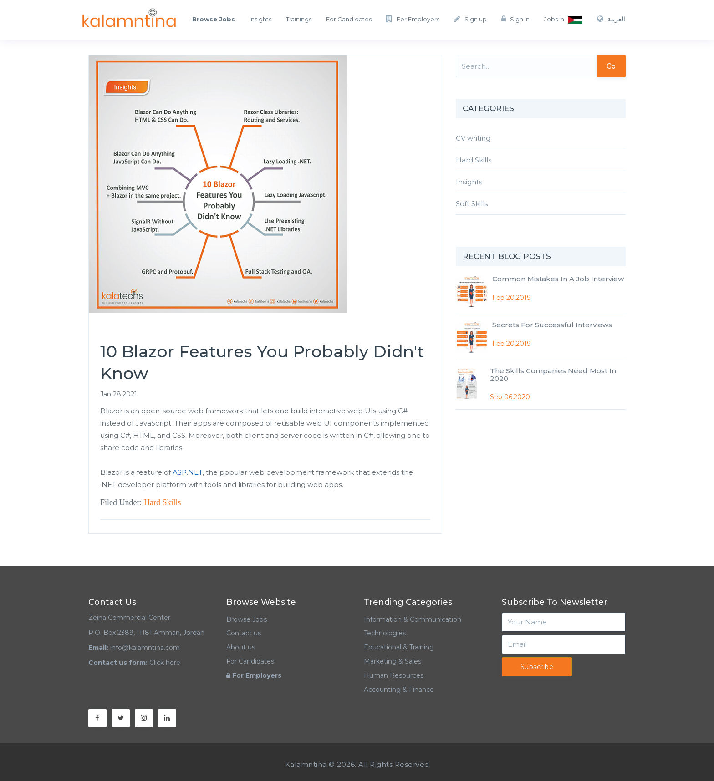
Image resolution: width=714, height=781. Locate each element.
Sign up (470, 19)
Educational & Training (399, 647)
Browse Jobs (246, 619)
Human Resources (393, 675)
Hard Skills (162, 502)
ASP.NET (188, 472)
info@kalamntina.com (145, 648)
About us (240, 647)
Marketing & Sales (392, 661)
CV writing (473, 138)
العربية (611, 19)
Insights (260, 19)
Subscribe (537, 667)
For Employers (412, 19)
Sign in (515, 19)
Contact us (243, 633)
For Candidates (349, 19)
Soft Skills (472, 203)
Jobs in (563, 19)
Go (611, 66)
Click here (164, 663)
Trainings (298, 19)
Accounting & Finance (399, 689)
